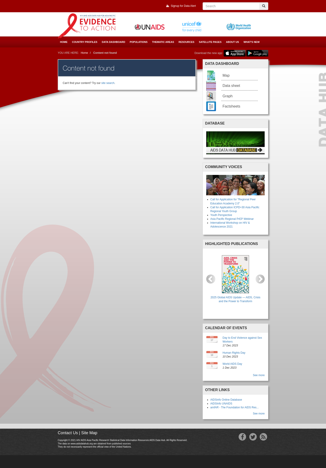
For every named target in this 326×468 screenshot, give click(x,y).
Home (63, 42)
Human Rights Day (234, 352)
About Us (232, 42)
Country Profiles (84, 42)
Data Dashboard (113, 42)
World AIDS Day (232, 363)
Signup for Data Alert (183, 5)
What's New (252, 42)
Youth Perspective (221, 215)
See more (259, 375)
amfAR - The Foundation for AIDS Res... (234, 407)
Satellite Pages (210, 42)
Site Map (89, 433)
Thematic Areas (163, 42)
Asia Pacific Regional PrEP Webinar (232, 219)
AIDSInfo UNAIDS (221, 403)
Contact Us (68, 433)
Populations (139, 42)
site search (107, 83)
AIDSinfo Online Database (226, 399)
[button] (210, 279)
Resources (186, 42)
